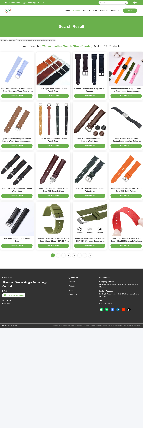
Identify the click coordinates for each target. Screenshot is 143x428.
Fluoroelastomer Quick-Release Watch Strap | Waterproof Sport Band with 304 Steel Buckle (16, 91)
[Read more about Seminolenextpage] (85, 255)
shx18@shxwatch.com (14, 295)
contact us (114, 10)
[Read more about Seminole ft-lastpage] (90, 255)
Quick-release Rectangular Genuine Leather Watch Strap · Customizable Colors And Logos (16, 141)
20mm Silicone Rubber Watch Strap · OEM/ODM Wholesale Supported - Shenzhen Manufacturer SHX (90, 241)
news (95, 10)
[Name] (125, 2)
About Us (72, 282)
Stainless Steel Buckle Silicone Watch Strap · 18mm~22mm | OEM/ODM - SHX (53, 241)
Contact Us (73, 294)
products (76, 10)
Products (12, 40)
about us (86, 10)
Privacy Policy (7, 325)
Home (67, 10)
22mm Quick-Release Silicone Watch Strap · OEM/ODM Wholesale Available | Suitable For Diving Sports (126, 241)
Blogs (71, 290)
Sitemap (15, 325)
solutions (104, 10)
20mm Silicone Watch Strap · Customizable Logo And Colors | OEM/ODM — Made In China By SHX (126, 141)
